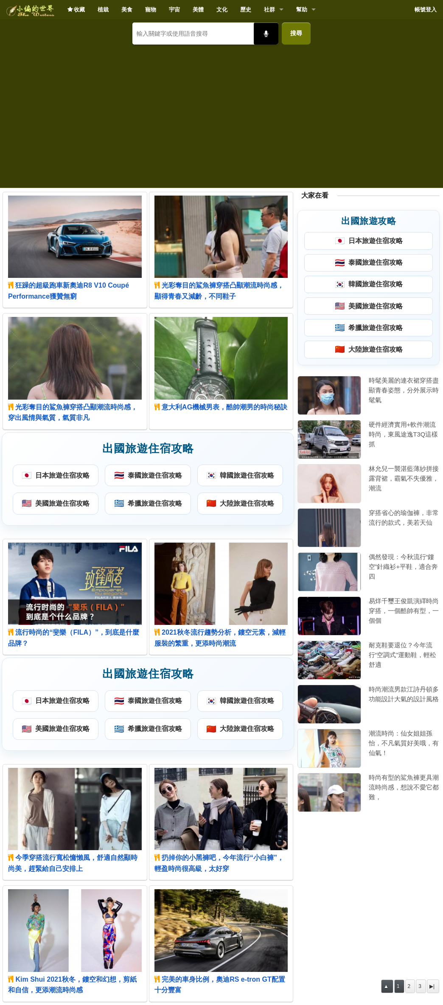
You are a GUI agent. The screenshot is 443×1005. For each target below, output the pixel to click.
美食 (126, 9)
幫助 (301, 9)
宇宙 (174, 9)
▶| (432, 986)
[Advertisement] (221, 112)
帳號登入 (426, 9)
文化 (221, 9)
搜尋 (296, 33)
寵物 (150, 9)
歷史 (245, 9)
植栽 (103, 9)
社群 (269, 9)
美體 (198, 9)
